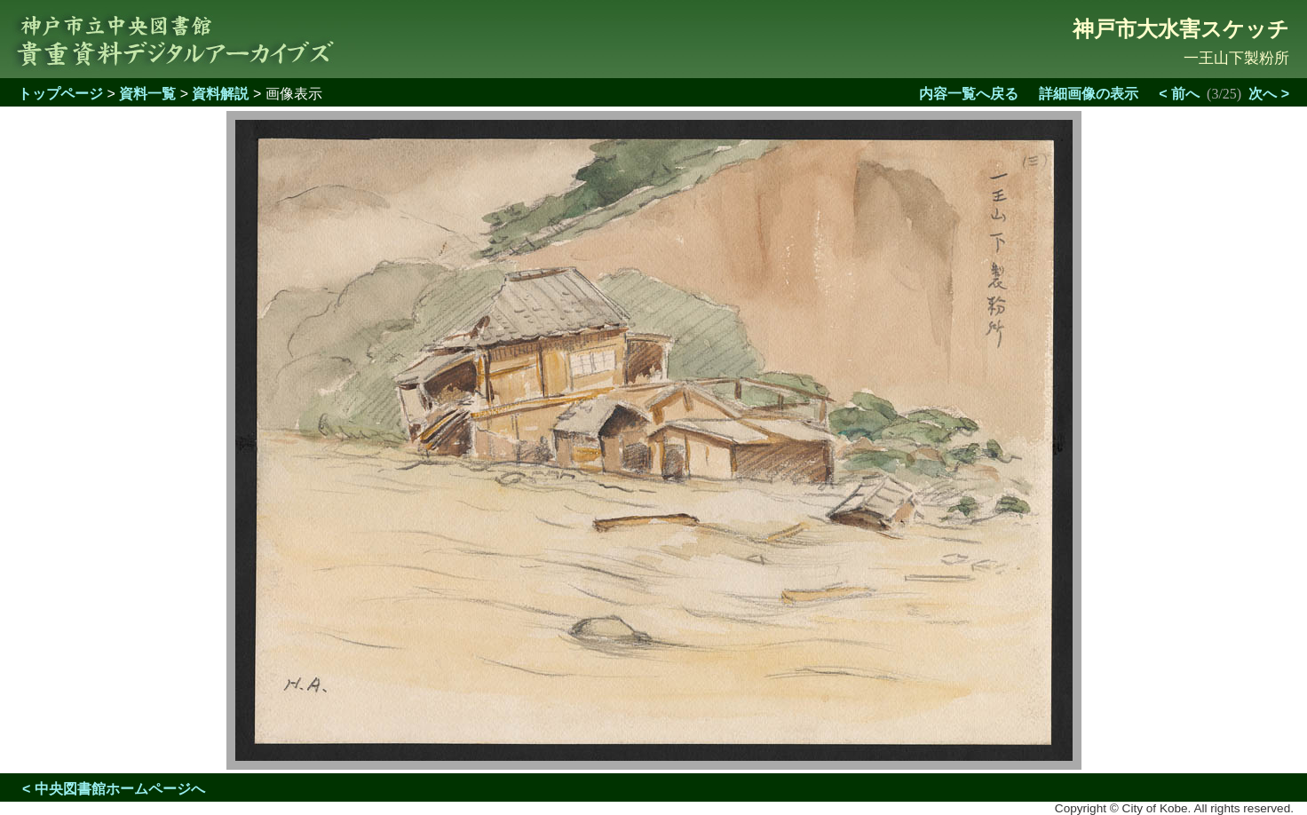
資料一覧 (147, 93)
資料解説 (220, 93)
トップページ (60, 93)
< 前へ (1179, 93)
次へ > (1268, 93)
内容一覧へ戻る (968, 93)
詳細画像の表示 (1088, 93)
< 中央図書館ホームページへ (113, 788)
